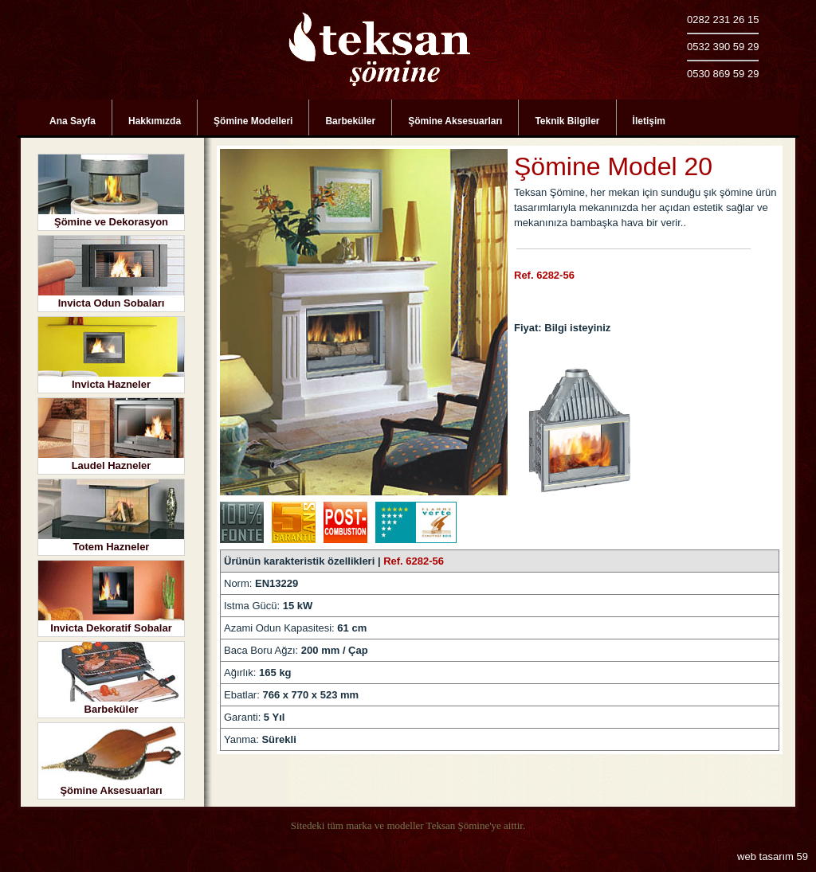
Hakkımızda (154, 121)
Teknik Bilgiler (567, 121)
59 (802, 856)
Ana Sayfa (72, 121)
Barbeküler (350, 121)
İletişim (649, 121)
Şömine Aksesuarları (455, 121)
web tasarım (765, 856)
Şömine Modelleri (253, 121)
